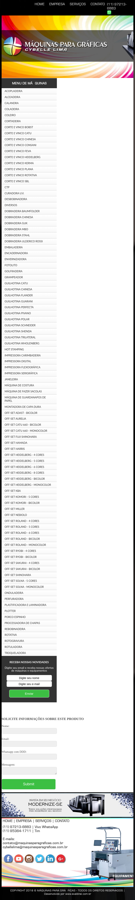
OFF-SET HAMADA (16, 442)
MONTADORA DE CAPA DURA (23, 406)
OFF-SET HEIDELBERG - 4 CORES (24, 454)
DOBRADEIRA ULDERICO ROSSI (24, 241)
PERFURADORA (14, 598)
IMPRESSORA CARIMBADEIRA (23, 355)
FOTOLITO (11, 265)
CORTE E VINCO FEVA (18, 151)
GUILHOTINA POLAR (17, 319)
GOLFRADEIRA (13, 271)
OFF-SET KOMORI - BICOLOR (22, 502)
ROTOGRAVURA (14, 640)
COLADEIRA (12, 109)
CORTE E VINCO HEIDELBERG (22, 157)
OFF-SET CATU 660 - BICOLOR (23, 424)
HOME (39, 4)
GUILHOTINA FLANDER (19, 295)
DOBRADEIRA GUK (16, 223)
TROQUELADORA (15, 653)
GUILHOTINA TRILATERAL (20, 337)
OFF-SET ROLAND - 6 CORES (22, 532)
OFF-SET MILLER (15, 508)
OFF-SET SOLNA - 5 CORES (21, 580)
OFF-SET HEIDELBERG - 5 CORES (24, 460)
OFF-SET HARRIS (15, 448)
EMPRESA (57, 4)
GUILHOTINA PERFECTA (19, 307)
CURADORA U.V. (14, 193)
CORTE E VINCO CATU (18, 133)
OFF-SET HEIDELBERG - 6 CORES (24, 466)
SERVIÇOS (78, 4)
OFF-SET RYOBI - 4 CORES (20, 550)
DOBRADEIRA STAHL (17, 235)
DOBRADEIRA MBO (16, 229)
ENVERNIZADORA (15, 259)
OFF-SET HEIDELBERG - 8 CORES (24, 472)
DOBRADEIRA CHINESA (19, 217)
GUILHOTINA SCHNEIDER (20, 325)
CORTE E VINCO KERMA (19, 163)
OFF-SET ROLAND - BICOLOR (22, 538)
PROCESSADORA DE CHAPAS (22, 623)
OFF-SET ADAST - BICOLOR (21, 412)
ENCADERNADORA (16, 253)
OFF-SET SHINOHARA (18, 575)
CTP (7, 187)
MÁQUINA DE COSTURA (19, 385)
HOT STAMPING (14, 349)
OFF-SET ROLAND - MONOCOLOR (25, 544)
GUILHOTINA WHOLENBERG (22, 343)
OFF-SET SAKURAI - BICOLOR (22, 569)
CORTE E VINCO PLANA (19, 169)
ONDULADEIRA (14, 592)
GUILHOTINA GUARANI (19, 301)
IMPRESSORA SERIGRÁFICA (21, 373)
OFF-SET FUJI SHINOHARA (21, 436)
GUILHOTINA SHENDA (18, 331)
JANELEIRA (11, 379)
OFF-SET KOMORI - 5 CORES (22, 496)
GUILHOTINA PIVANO (18, 313)
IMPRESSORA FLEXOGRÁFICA (22, 367)
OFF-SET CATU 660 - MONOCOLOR (26, 430)
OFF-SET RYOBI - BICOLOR (21, 556)
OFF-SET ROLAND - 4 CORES (22, 521)
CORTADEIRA (13, 121)
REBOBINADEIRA (15, 629)
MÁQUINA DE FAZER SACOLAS (23, 391)
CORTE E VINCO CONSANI (20, 145)
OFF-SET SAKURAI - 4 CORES (22, 563)
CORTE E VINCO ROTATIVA (21, 175)
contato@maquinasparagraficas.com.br (33, 844)
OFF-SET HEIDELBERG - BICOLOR (25, 478)
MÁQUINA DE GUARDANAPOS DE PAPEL (25, 399)
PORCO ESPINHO (15, 617)
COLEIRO (10, 115)
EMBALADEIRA (14, 247)
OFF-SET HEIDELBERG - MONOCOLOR (28, 484)
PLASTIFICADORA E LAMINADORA (25, 604)
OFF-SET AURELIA (15, 418)
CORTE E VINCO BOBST (19, 127)
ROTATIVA (11, 634)
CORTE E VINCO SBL (17, 181)
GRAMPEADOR (14, 277)
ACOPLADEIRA (13, 91)
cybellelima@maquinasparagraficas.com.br (35, 848)
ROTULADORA (13, 646)
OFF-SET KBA (13, 490)
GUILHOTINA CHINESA (18, 289)
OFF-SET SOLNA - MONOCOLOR (24, 586)
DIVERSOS (11, 205)
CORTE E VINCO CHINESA (20, 139)
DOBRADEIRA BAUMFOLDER (22, 211)
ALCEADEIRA (12, 97)
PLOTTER (10, 611)
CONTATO (98, 4)
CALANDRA (12, 103)
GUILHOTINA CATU (16, 283)
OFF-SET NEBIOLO (16, 514)
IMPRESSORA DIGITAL (18, 361)
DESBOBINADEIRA (16, 199)
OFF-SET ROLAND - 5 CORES (22, 526)
